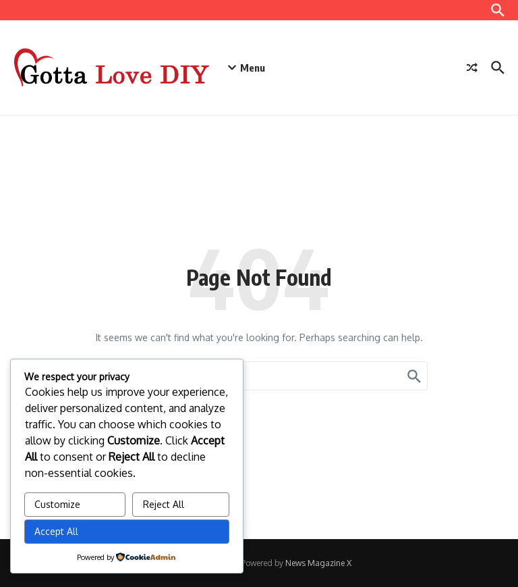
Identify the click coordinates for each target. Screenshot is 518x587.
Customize (57, 504)
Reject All (163, 504)
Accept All (56, 531)
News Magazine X (318, 563)
